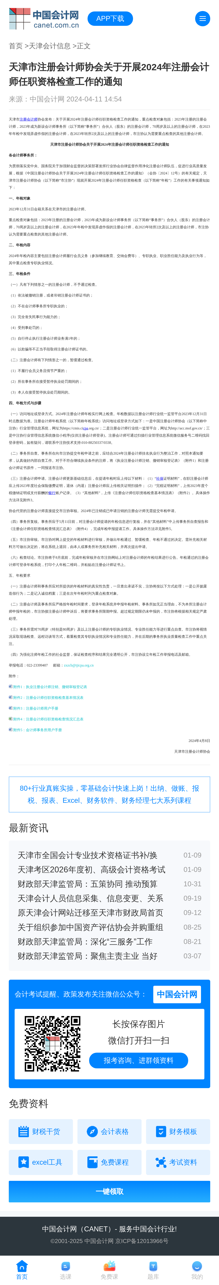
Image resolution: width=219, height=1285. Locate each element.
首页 (16, 46)
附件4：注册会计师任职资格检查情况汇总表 (46, 719)
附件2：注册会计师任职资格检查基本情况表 (46, 698)
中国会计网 (59, 1229)
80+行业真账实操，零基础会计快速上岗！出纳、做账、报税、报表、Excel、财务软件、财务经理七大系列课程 (109, 794)
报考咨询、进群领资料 (139, 1060)
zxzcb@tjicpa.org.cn (79, 665)
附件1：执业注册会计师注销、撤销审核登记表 (48, 687)
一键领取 (110, 1191)
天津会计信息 (50, 46)
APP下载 (110, 18)
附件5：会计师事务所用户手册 (35, 730)
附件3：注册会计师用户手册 (33, 708)
